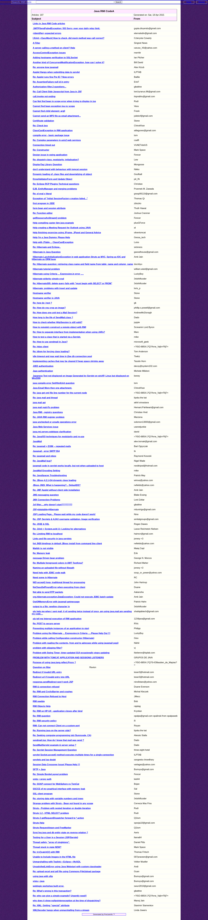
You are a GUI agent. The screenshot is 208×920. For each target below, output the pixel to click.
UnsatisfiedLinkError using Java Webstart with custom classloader (67, 866)
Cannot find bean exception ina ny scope (54, 106)
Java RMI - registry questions (48, 412)
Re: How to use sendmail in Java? (50, 342)
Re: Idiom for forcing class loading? (51, 351)
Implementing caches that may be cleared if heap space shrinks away (68, 361)
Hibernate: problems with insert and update (55, 288)
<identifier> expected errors (47, 33)
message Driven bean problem (48, 558)
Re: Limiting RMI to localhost (47, 534)
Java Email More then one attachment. (52, 388)
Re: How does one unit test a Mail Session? (55, 312)
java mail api (39, 402)
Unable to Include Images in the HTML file (54, 857)
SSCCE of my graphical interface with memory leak (59, 789)
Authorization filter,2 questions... (49, 87)
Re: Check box (40, 125)
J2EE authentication (43, 366)
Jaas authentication (43, 371)
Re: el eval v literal (42, 194)
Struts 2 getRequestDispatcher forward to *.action (58, 818)
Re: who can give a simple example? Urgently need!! (60, 896)
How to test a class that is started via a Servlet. (57, 337)
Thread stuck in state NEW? (47, 847)
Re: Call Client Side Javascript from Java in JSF (57, 91)
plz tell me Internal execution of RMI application (57, 619)
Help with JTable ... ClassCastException (53, 242)
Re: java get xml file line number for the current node (60, 393)
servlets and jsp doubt (44, 760)
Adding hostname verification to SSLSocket (55, 57)
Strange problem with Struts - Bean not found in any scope (63, 803)
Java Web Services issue (45, 427)
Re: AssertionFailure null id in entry (51, 82)
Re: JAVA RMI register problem (48, 417)
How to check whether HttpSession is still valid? (57, 322)
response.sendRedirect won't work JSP (53, 682)
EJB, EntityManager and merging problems (55, 189)
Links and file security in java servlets (52, 538)
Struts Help (38, 823)
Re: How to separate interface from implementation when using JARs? (69, 332)
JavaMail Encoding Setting (46, 470)
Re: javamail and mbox (44, 456)
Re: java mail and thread (45, 398)
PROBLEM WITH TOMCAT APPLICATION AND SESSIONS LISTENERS (68, 657)
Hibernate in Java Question (47, 252)
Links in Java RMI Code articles (49, 23)
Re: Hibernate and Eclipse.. (47, 247)
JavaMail (37, 441)
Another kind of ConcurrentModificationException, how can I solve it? (68, 62)
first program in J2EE (44, 203)
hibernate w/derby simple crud (48, 279)
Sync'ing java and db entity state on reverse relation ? (60, 832)
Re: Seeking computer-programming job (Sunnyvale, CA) (62, 735)
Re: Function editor (43, 213)
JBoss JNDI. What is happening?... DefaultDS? (57, 485)
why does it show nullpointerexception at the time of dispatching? (66, 900)
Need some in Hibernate (45, 577)
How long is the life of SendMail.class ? (53, 317)
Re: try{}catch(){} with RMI (46, 852)
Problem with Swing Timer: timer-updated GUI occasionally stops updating (71, 653)
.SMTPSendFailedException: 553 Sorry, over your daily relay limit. (66, 28)
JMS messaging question (46, 495)
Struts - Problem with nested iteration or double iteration (62, 808)
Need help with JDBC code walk (49, 573)
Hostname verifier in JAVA (46, 298)
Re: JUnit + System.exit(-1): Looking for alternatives (59, 529)
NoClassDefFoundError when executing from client (59, 587)
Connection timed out (44, 145)
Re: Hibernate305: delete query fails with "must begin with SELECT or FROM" (72, 283)
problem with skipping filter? (47, 648)
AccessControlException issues (49, 53)
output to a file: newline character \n (51, 606)
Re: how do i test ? (42, 303)
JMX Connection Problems (46, 500)
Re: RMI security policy (45, 721)
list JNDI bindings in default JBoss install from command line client (67, 543)
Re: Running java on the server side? (52, 730)
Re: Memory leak (41, 553)
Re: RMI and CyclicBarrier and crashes (52, 691)
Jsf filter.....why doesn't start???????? (52, 504)
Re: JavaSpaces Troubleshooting (50, 475)
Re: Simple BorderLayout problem (50, 774)
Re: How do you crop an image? (49, 308)
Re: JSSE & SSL (41, 524)
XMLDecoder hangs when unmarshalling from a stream (61, 910)
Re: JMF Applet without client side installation (56, 490)
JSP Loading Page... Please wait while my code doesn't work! (64, 514)
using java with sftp (43, 876)
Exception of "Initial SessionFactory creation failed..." (60, 198)
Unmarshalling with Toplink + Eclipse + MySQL (57, 862)
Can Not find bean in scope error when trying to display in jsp (64, 101)
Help (188, 2)
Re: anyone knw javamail (45, 67)
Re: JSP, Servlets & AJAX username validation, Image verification (66, 519)
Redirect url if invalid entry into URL (51, 677)
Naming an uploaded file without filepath (53, 568)
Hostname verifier (42, 293)
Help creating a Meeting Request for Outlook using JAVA (62, 228)
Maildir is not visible (43, 548)
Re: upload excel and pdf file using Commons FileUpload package (66, 871)
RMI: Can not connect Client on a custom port (56, 725)
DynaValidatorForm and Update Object (52, 179)
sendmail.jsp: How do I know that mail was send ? (58, 740)
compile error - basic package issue (51, 135)
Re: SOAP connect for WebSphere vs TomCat (56, 784)
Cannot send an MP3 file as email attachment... (57, 116)
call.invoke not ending (44, 96)
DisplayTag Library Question (47, 164)
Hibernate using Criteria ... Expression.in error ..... (58, 274)
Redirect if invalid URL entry (47, 672)
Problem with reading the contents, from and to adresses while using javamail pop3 (75, 643)
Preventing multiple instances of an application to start (61, 628)
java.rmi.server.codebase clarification (52, 432)
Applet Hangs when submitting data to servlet (56, 72)
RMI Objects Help (42, 706)
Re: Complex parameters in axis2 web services (57, 140)
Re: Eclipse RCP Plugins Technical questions (56, 184)
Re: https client (40, 347)
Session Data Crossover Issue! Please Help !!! (56, 764)
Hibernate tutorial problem (46, 269)
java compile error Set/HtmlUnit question (53, 383)
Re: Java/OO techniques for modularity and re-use (58, 436)
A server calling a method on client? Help (54, 48)
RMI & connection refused (46, 687)
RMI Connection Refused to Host (49, 696)
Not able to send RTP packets (48, 592)
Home (202, 2)
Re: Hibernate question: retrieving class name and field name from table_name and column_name (83, 264)
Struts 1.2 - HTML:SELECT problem (51, 813)
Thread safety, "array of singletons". (51, 842)
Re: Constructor (41, 150)
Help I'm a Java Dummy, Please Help (51, 237)
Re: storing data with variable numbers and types (58, 798)
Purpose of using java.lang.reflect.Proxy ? (54, 662)
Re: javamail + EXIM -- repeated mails (52, 446)
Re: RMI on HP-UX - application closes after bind (57, 711)
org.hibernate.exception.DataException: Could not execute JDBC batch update (73, 597)
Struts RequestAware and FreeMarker (52, 828)
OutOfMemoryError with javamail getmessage (56, 602)
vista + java (38, 881)
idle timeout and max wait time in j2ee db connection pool (62, 356)
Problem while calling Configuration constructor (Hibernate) (63, 638)
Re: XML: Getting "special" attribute (51, 905)
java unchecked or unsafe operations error (54, 422)
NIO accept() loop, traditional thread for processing (59, 582)
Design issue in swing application (50, 155)
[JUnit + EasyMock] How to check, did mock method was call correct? (68, 38)
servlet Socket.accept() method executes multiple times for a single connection (73, 755)
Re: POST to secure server (46, 623)
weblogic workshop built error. (48, 886)
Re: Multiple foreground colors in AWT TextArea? (58, 563)
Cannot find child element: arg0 (49, 111)
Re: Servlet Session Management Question (55, 750)
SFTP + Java (39, 769)
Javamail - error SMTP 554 (46, 451)
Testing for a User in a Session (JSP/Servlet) (55, 837)
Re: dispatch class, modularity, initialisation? (56, 160)
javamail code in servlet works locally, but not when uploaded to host (68, 466)
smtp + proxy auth (42, 779)
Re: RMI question (41, 716)
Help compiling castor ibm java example (53, 223)
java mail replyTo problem (46, 407)
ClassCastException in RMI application (53, 130)
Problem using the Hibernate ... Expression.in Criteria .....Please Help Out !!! (71, 633)
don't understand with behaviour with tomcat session (60, 169)
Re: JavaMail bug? (42, 461)
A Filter (36, 43)
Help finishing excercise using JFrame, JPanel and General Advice (67, 232)
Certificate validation (43, 121)
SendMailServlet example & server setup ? (54, 745)
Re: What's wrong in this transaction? (52, 891)
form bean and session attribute (49, 208)
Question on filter (42, 667)
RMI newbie (39, 701)
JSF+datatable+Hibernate (46, 509)
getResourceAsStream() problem (50, 218)
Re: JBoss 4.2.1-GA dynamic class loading (54, 480)
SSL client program (42, 794)
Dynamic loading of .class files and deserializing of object (62, 174)
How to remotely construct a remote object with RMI (59, 327)
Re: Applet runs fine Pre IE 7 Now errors (53, 77)
